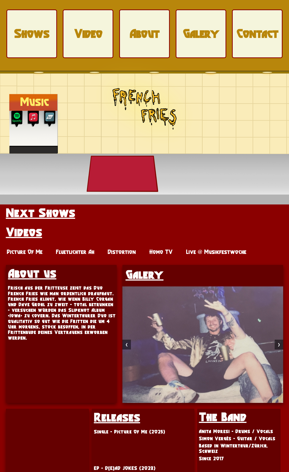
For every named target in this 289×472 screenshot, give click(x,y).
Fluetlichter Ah (75, 252)
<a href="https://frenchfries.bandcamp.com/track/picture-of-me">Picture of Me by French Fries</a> (143, 447)
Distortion (122, 252)
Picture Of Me (24, 252)
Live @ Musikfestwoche (216, 252)
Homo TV (161, 252)
